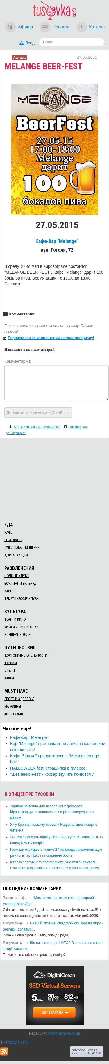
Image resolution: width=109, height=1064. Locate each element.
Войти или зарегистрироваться (37, 426)
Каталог (97, 26)
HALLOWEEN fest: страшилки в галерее (47, 768)
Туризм (10, 663)
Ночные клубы (16, 576)
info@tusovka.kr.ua (64, 1033)
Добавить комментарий (38, 412)
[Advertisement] (54, 478)
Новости (61, 26)
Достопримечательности (25, 655)
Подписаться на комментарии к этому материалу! (51, 338)
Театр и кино (15, 619)
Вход (30, 43)
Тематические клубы (21, 599)
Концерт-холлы (17, 635)
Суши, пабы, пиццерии (22, 548)
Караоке (10, 591)
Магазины (12, 706)
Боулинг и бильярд (20, 584)
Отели (9, 671)
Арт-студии (13, 714)
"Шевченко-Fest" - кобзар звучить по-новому (52, 774)
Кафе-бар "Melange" (56, 241)
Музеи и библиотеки (21, 627)
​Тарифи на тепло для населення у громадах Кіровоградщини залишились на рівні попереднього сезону (52, 812)
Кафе (8, 532)
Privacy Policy (15, 1042)
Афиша (25, 26)
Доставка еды (16, 555)
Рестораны (13, 540)
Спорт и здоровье (19, 699)
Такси (9, 678)
